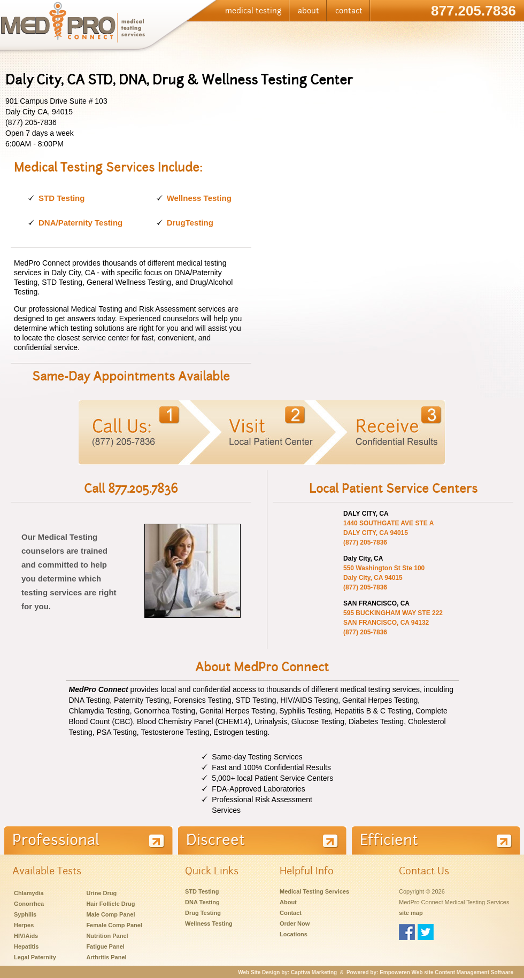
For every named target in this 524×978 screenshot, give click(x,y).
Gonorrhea (29, 904)
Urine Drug (101, 893)
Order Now (295, 923)
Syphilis (25, 914)
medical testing (253, 10)
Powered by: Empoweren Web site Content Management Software (429, 972)
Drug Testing (203, 913)
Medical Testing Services (314, 891)
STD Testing (61, 198)
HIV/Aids (26, 936)
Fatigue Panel (105, 946)
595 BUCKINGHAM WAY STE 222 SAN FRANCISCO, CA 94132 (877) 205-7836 (393, 622)
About (288, 902)
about (308, 10)
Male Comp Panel (110, 914)
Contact (291, 913)
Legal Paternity (35, 957)
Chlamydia (29, 893)
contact (349, 10)
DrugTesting (190, 222)
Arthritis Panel (106, 957)
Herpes (24, 925)
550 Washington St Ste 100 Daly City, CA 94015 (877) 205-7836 (384, 577)
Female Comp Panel (114, 925)
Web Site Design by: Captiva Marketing (287, 972)
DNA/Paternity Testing (80, 222)
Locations (293, 934)
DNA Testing (202, 902)
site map (411, 913)
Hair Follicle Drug (110, 904)
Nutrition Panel (107, 936)
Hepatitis (26, 946)
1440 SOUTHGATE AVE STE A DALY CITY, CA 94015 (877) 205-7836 (388, 532)
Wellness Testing (199, 198)
